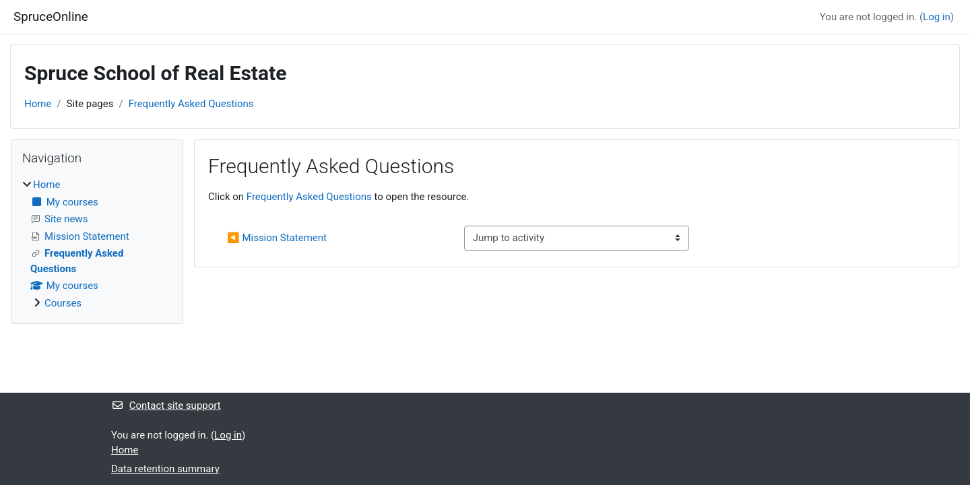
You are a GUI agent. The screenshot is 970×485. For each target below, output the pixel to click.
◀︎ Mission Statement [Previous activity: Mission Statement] (277, 238)
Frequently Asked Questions (191, 104)
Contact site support (166, 405)
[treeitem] (97, 244)
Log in (936, 17)
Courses (63, 303)
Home (37, 104)
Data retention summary (165, 469)
